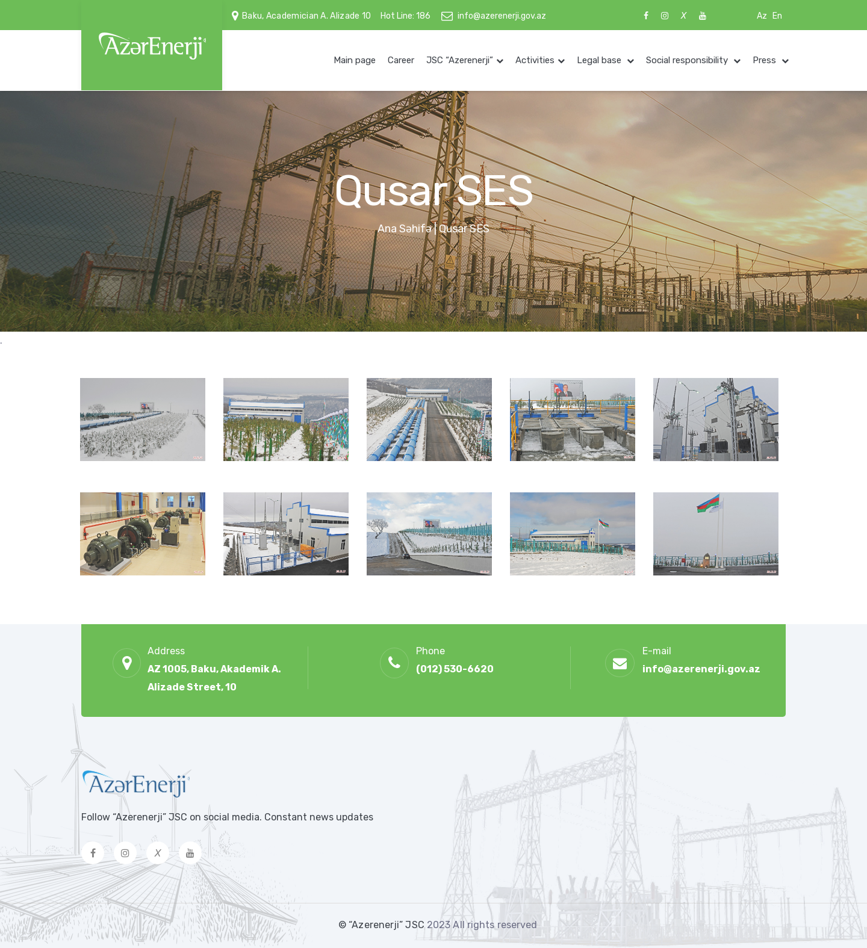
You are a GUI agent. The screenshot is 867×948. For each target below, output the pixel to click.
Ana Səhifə (405, 228)
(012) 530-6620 (455, 669)
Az (762, 16)
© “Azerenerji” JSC (382, 925)
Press (765, 60)
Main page (355, 60)
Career (401, 60)
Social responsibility (688, 60)
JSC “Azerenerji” (459, 60)
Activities (535, 60)
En (777, 16)
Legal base (600, 60)
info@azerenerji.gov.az (502, 16)
